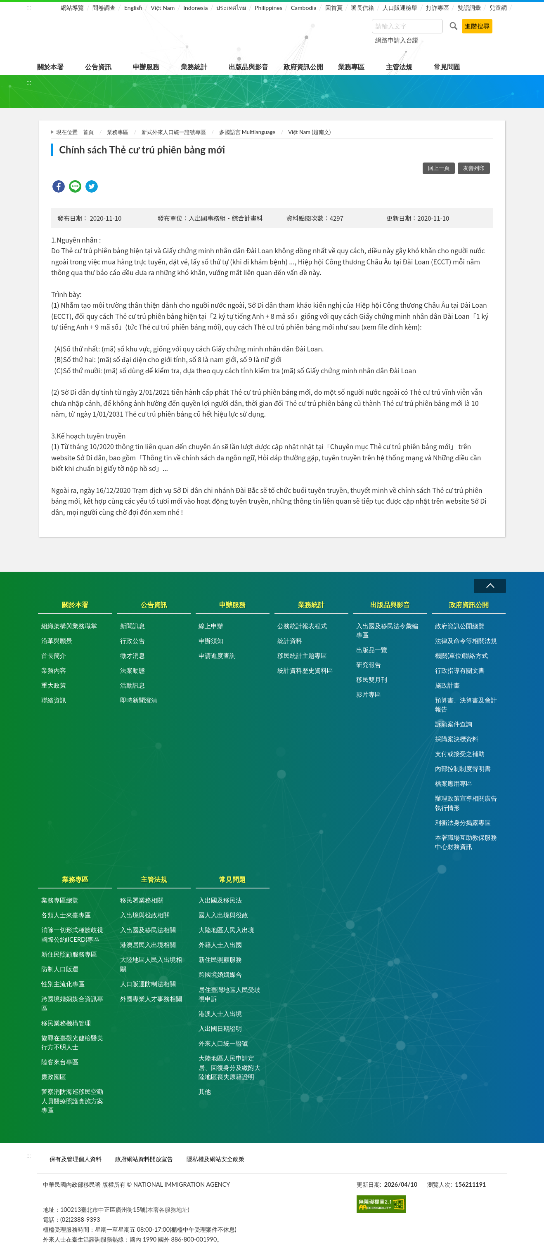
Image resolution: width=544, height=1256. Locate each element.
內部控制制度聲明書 (463, 768)
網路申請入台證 (397, 40)
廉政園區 (53, 1076)
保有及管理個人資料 (76, 1158)
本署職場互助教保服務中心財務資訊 (466, 842)
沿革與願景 (56, 640)
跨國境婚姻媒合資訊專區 (72, 1003)
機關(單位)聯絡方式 (461, 655)
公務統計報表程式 (302, 625)
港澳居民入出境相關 (148, 944)
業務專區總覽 (59, 900)
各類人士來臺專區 (66, 915)
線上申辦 (211, 625)
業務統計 (194, 67)
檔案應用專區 (453, 783)
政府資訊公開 (303, 67)
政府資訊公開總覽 (460, 625)
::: (28, 7)
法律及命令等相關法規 (466, 640)
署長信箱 (362, 7)
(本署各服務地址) (167, 1209)
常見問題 (447, 67)
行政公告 (132, 640)
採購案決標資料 (456, 738)
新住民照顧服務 (220, 959)
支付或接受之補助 (460, 753)
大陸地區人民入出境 (226, 929)
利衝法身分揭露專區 (463, 822)
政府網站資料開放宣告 (144, 1158)
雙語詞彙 (469, 7)
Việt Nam (163, 7)
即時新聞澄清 (138, 700)
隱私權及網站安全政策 (215, 1158)
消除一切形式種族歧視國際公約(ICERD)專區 (72, 934)
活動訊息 (132, 685)
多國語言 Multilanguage (247, 132)
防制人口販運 (59, 969)
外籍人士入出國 (220, 944)
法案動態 (132, 670)
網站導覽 (72, 7)
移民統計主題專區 (302, 655)
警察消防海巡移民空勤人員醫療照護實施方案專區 (72, 1101)
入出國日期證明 (220, 1028)
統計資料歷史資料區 (305, 670)
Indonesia (195, 7)
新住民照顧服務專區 (69, 954)
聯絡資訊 (53, 700)
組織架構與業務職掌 (69, 625)
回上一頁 (438, 168)
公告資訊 (98, 67)
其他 (205, 1091)
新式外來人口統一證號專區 (174, 132)
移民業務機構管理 (66, 1023)
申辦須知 (211, 640)
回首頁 (334, 7)
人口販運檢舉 (400, 7)
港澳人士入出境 (220, 1013)
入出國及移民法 (220, 900)
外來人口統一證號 (223, 1043)
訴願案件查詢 (453, 724)
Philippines (268, 7)
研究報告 (368, 664)
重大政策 (53, 685)
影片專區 (368, 694)
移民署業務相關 (141, 900)
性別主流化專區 (63, 983)
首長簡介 (53, 655)
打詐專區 (437, 7)
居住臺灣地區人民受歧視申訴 (229, 994)
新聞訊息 (132, 625)
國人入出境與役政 (223, 915)
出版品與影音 (248, 67)
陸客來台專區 (59, 1061)
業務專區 (351, 67)
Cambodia (304, 7)
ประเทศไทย (231, 7)
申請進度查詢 (217, 655)
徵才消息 (132, 655)
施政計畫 (447, 685)
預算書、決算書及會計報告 (466, 704)
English (133, 7)
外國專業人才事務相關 (151, 998)
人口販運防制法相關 (148, 983)
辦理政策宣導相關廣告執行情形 (466, 802)
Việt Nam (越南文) (309, 132)
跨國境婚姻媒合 (220, 974)
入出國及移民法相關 (148, 929)
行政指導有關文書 (460, 670)
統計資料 (289, 640)
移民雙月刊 (371, 679)
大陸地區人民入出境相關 (151, 964)
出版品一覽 (371, 649)
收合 (490, 586)
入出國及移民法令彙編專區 (387, 630)
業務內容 (53, 670)
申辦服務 (146, 67)
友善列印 (474, 168)
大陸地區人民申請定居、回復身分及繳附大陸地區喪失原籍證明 (229, 1067)
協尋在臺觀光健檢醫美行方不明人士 (72, 1042)
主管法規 (399, 67)
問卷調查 (104, 7)
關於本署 (50, 67)
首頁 (88, 132)
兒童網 (498, 7)
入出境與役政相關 (145, 915)
